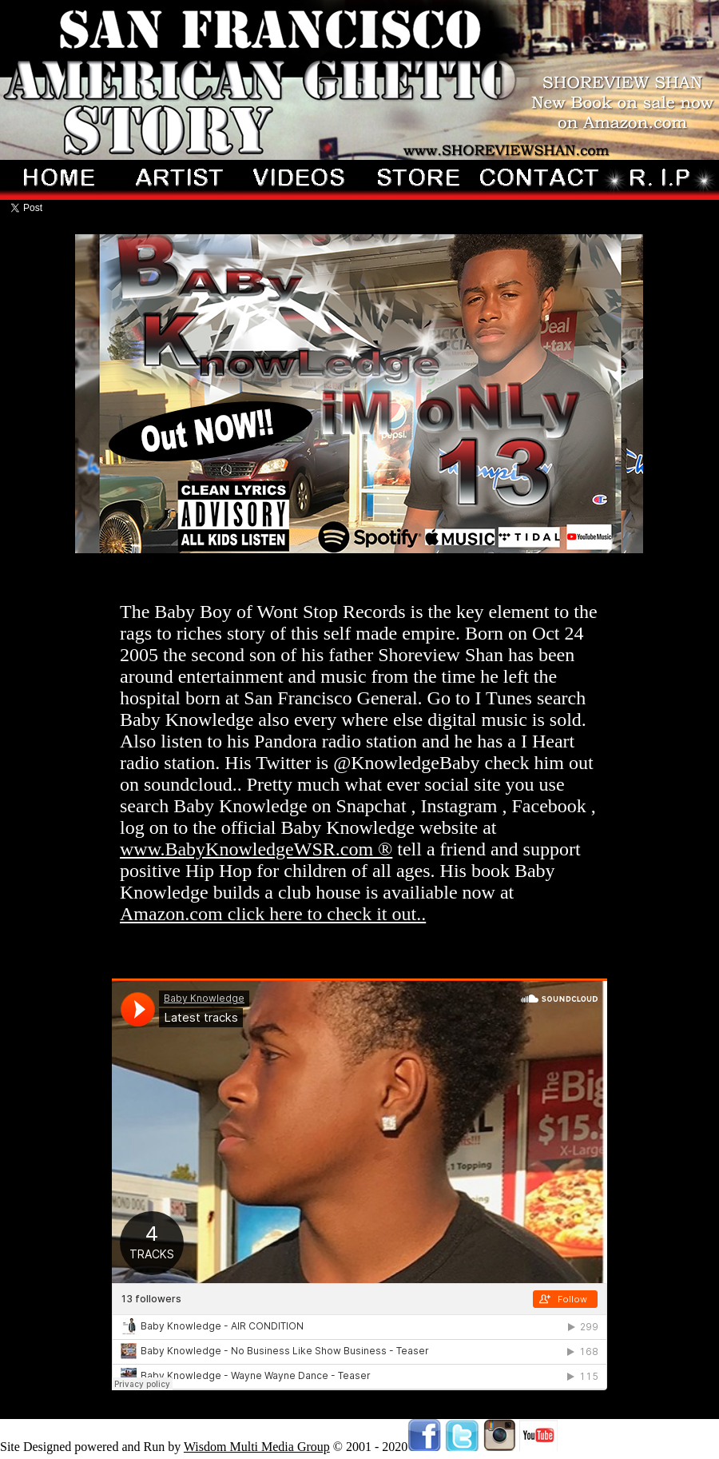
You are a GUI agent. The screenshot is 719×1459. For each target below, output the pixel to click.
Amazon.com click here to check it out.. (273, 913)
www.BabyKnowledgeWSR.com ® (256, 849)
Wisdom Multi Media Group (257, 1446)
